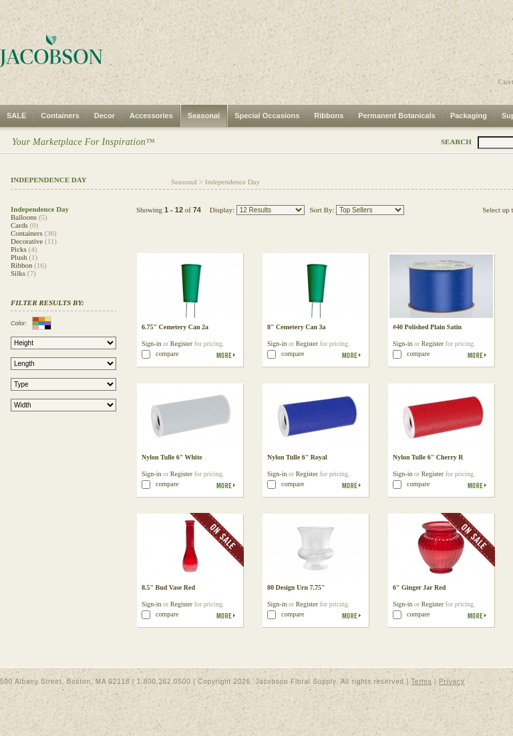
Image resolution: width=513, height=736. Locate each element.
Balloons (24, 217)
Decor (104, 116)
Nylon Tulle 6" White (172, 457)
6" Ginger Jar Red (419, 587)
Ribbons (328, 116)
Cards (19, 225)
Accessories (151, 116)
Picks (19, 249)
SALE (16, 116)
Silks (18, 273)
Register (181, 343)
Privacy (451, 681)
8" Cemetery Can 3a (296, 327)
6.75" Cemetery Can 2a (175, 327)
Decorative (27, 241)
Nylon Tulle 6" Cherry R (428, 457)
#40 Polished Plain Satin (427, 327)
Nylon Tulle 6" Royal (297, 457)
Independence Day (232, 182)
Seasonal (204, 116)
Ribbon (21, 265)
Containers (60, 116)
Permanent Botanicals (397, 116)
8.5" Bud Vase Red (168, 587)
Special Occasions (266, 116)
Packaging (468, 116)
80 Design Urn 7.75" (296, 587)
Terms (421, 681)
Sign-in (151, 343)
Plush (19, 257)
